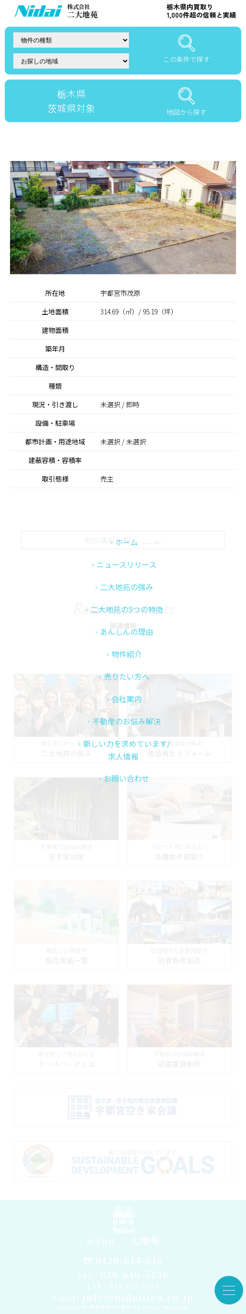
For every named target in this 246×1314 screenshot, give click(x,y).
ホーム (126, 593)
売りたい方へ (126, 727)
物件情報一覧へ (123, 540)
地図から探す (187, 102)
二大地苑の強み (126, 638)
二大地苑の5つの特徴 (126, 660)
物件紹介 (126, 705)
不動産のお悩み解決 (126, 772)
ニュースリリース (127, 616)
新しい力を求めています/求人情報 (126, 801)
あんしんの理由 (126, 683)
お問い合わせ (126, 829)
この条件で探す (186, 49)
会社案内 (126, 750)
